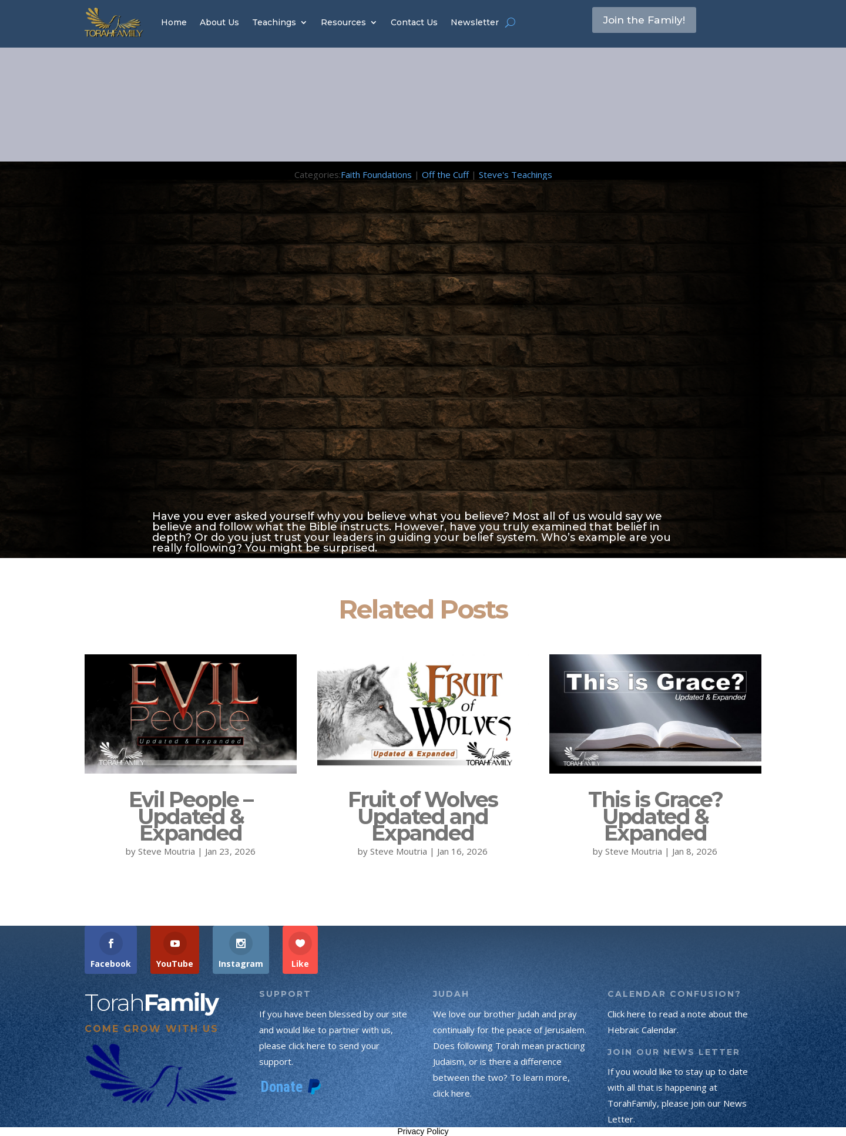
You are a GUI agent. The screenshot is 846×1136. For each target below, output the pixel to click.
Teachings (274, 22)
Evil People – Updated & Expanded (191, 816)
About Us (219, 22)
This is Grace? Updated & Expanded (655, 816)
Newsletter (475, 22)
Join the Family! (652, 22)
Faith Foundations (376, 174)
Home (174, 22)
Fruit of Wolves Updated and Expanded (423, 816)
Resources (343, 22)
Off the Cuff (445, 174)
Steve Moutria (166, 851)
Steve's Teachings (515, 174)
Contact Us (414, 22)
